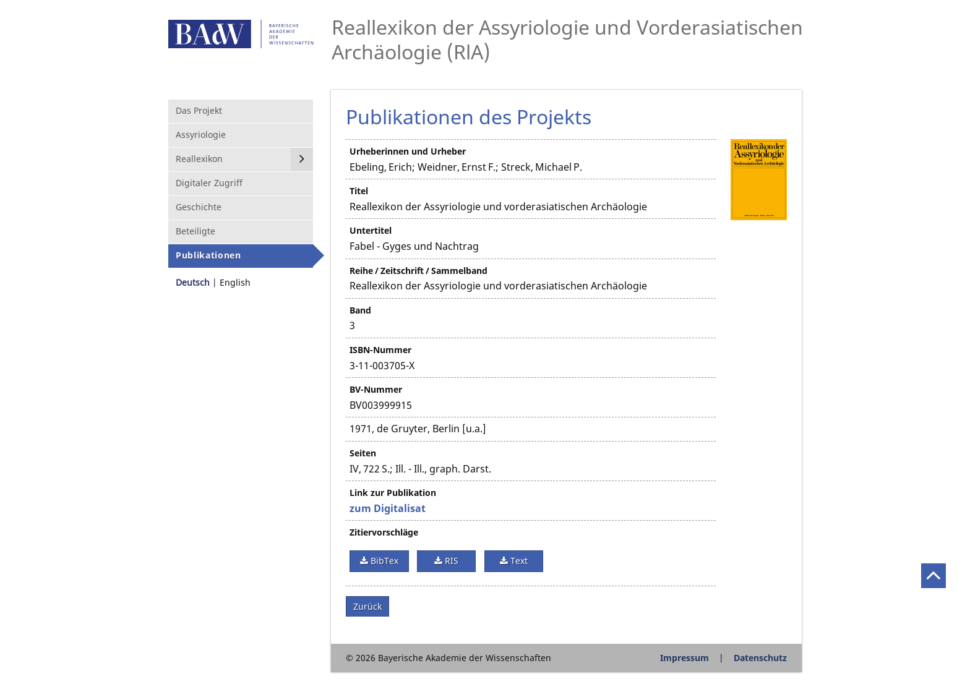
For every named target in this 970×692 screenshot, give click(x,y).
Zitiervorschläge (384, 532)
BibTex (383, 560)
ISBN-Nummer (380, 350)
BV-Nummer (376, 389)
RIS (450, 560)
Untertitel (371, 230)
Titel (359, 191)
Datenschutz (760, 658)
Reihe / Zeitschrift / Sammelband (418, 270)
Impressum (684, 658)
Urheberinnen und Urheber (408, 151)
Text (518, 560)
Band (360, 310)
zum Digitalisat (388, 508)
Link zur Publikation (393, 492)
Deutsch (193, 282)
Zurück (367, 606)
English (235, 282)
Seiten (363, 453)
